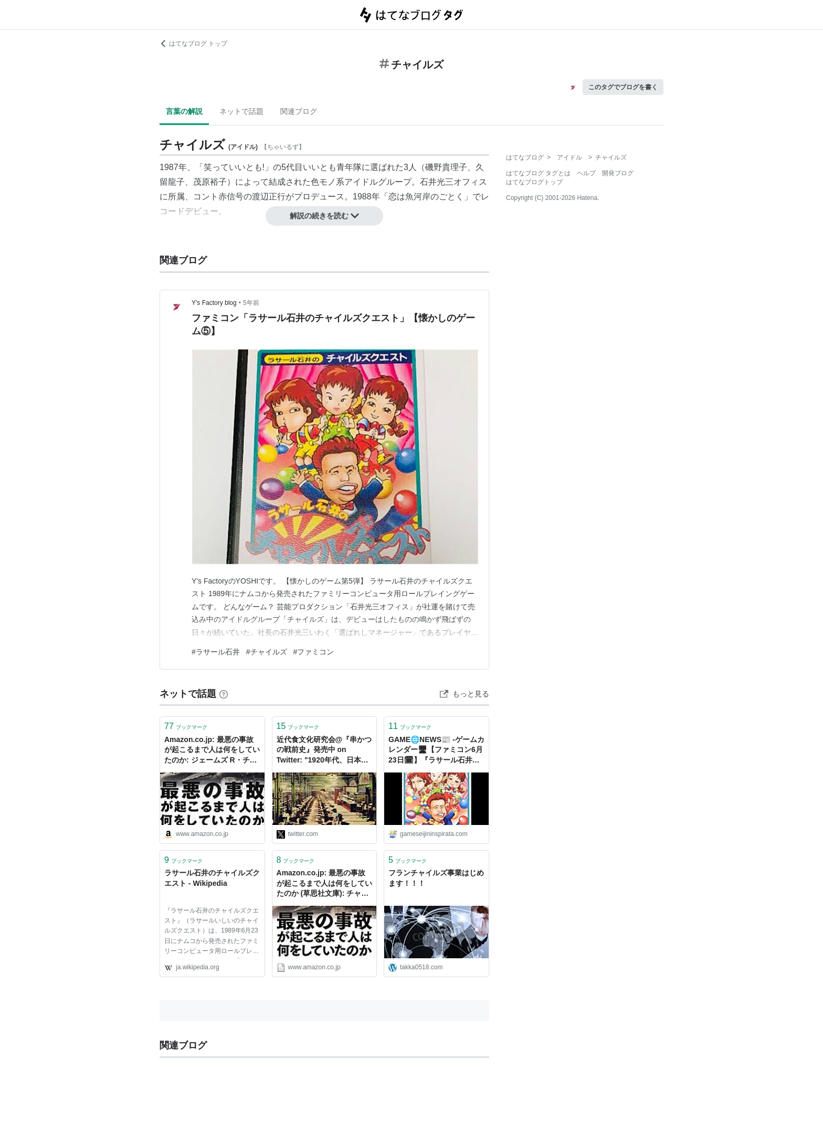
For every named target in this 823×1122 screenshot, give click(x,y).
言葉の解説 (184, 111)
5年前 (251, 302)
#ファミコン (313, 652)
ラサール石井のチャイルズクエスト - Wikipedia (212, 878)
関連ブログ (298, 111)
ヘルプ (586, 173)
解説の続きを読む (324, 215)
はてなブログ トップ (193, 43)
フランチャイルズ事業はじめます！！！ (436, 878)
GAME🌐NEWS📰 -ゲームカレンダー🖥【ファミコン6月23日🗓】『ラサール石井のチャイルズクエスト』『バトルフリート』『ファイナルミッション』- (436, 750)
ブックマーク (185, 726)
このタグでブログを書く (623, 87)
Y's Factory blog (214, 302)
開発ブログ (618, 173)
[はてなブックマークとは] (223, 694)
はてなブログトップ (534, 182)
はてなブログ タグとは (538, 173)
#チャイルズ (266, 652)
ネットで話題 (241, 111)
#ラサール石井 (216, 652)
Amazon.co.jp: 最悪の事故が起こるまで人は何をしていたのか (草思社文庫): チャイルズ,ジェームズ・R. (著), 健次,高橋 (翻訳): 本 (324, 884)
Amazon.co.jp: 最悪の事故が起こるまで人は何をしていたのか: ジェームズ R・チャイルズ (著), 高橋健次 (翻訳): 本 (212, 750)
